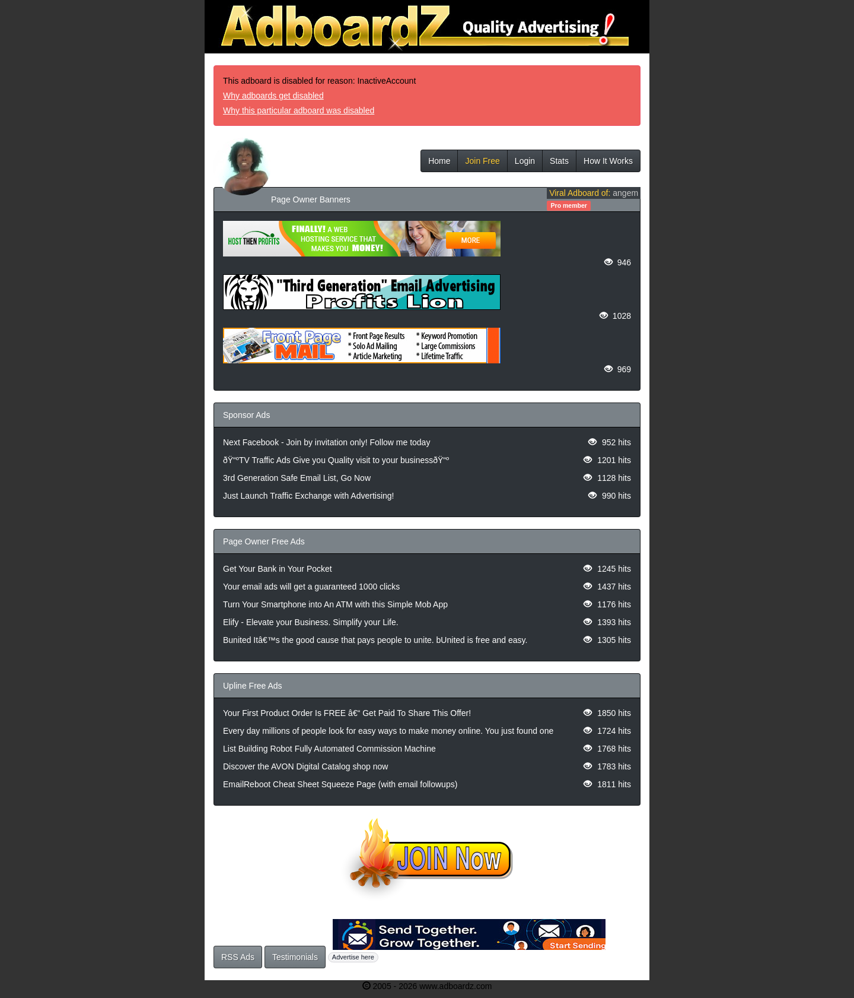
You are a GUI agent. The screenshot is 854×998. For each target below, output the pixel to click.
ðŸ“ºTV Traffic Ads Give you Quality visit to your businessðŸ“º (336, 460)
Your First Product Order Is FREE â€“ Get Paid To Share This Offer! (347, 713)
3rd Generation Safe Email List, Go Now (297, 478)
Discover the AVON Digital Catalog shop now (305, 766)
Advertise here (353, 957)
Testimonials (295, 957)
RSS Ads (237, 957)
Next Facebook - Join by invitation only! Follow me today (326, 442)
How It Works (608, 161)
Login (525, 161)
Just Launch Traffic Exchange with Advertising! (308, 495)
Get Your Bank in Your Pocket (277, 569)
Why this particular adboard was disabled (298, 110)
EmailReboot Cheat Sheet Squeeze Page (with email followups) (340, 784)
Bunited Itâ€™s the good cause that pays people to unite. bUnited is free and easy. (375, 640)
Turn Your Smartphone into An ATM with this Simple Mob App (335, 604)
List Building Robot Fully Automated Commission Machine (329, 748)
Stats (559, 161)
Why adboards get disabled (273, 95)
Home (439, 161)
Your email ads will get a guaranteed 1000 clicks (311, 586)
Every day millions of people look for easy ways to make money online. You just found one (388, 731)
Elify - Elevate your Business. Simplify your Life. (311, 622)
